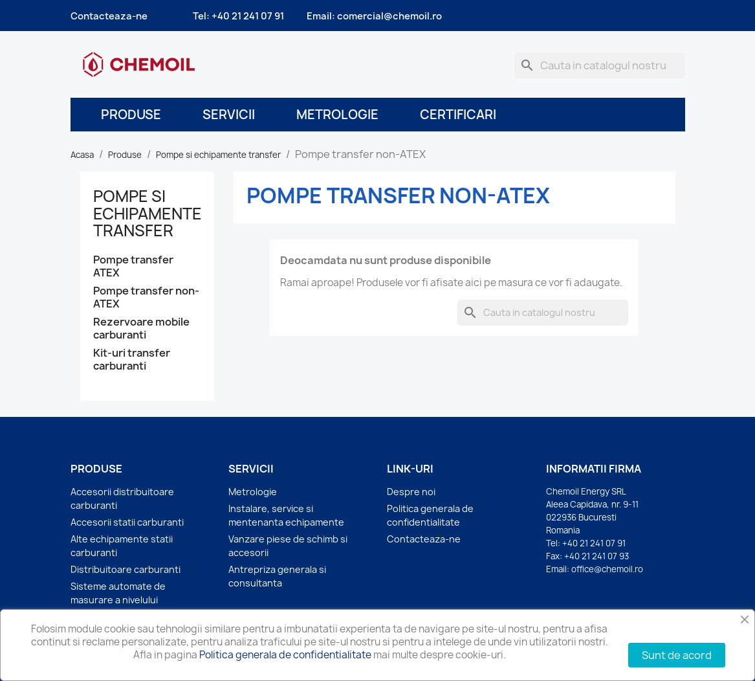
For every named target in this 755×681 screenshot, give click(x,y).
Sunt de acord (677, 655)
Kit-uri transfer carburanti (131, 359)
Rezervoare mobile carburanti (141, 328)
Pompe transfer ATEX (133, 266)
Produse (131, 114)
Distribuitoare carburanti (126, 569)
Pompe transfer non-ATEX (146, 297)
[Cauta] (599, 65)
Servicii (228, 114)
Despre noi (411, 492)
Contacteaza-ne (109, 16)
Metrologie (337, 114)
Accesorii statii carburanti (127, 522)
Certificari (458, 114)
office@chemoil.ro (607, 569)
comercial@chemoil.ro (389, 16)
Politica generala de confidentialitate (285, 655)
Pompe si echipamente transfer (147, 213)
